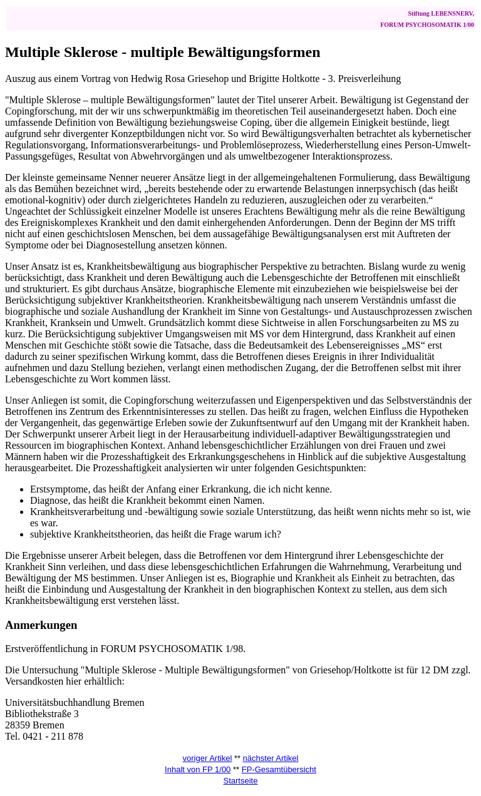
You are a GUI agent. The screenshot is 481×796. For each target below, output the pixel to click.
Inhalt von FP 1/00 (197, 769)
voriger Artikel (207, 758)
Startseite (241, 780)
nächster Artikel (271, 758)
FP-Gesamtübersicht (279, 769)
